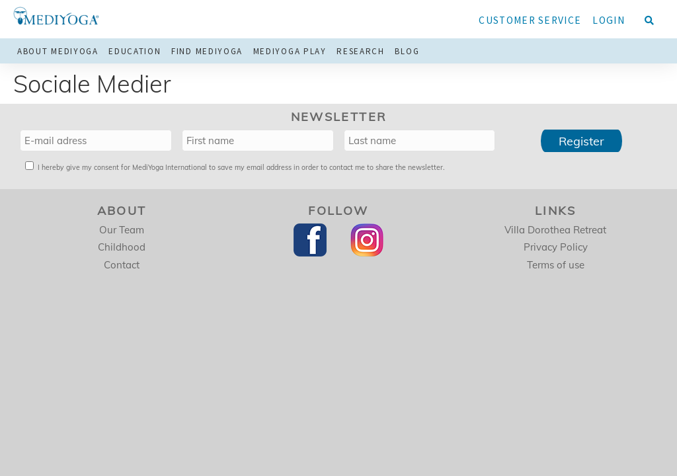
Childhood (121, 247)
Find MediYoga (207, 51)
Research (361, 51)
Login (608, 20)
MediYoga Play (290, 51)
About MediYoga (58, 51)
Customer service (530, 20)
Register (581, 141)
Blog (407, 51)
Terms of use (555, 264)
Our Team (121, 229)
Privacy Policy (556, 247)
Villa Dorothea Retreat (555, 229)
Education (134, 51)
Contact (121, 264)
